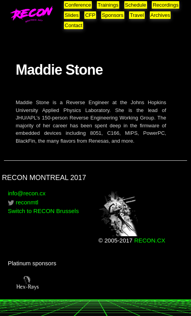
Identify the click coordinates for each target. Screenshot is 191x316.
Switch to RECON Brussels (43, 211)
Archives (160, 15)
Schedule (135, 5)
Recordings (165, 5)
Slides (71, 15)
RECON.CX (149, 240)
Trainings (108, 5)
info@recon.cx (26, 193)
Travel (137, 15)
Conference (78, 5)
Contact (73, 25)
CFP (90, 15)
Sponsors (113, 15)
